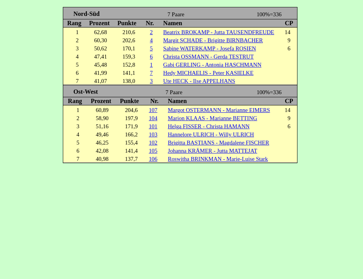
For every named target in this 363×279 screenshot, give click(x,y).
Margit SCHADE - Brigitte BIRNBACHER (213, 40)
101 (153, 126)
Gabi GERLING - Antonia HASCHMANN (212, 65)
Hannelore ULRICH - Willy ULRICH (211, 134)
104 (153, 118)
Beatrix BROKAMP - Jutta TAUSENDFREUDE (218, 32)
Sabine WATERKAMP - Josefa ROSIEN (209, 48)
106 (153, 159)
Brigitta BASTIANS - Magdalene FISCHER (218, 143)
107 (153, 110)
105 (153, 151)
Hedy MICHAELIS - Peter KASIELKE (208, 73)
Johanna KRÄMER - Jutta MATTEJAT (212, 151)
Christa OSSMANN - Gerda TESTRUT (208, 56)
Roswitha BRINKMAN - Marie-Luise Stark (218, 159)
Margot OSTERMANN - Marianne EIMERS (219, 110)
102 (153, 143)
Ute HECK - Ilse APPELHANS (199, 81)
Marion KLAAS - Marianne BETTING (212, 118)
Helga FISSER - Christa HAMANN (209, 126)
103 (153, 134)
